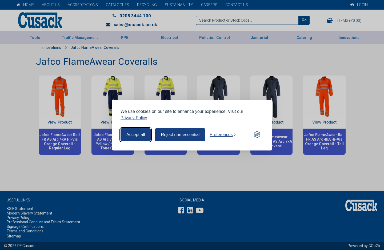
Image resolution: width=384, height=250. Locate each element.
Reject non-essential (180, 134)
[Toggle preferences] (223, 135)
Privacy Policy (134, 118)
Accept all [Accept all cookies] (135, 134)
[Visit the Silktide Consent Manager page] (257, 134)
